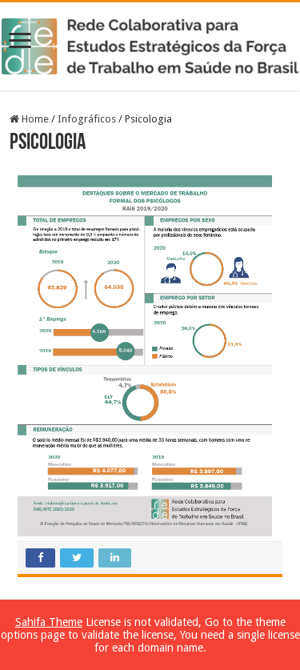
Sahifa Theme (48, 622)
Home (29, 119)
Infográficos (87, 119)
